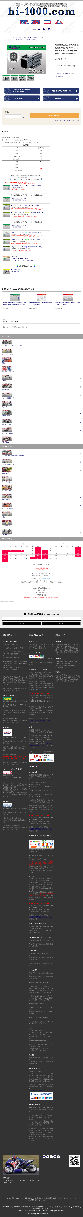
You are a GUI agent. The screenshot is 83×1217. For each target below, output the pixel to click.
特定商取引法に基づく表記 (71, 120)
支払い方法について (17, 1198)
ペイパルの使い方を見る (36, 1090)
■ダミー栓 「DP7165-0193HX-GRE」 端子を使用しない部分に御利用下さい (23, 258)
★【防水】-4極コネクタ (30, 39)
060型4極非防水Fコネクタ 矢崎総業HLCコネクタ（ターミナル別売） (41, 303)
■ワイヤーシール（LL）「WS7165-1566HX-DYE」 (28, 212)
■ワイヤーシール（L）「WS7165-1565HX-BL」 (27, 205)
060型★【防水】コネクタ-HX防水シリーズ (33, 37)
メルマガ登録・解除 (32, 1200)
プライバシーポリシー (69, 1198)
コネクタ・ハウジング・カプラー (14, 37)
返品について (59, 120)
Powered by (41, 1214)
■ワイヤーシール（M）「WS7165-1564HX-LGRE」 (28, 239)
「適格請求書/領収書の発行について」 (40, 720)
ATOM (54, 1200)
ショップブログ (43, 1200)
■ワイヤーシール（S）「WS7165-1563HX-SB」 (27, 232)
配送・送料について (30, 1198)
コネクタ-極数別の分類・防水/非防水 (15, 39)
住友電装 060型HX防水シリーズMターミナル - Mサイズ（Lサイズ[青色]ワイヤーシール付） (15, 303)
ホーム (3, 37)
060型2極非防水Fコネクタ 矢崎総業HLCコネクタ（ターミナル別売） (67, 303)
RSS (50, 1200)
